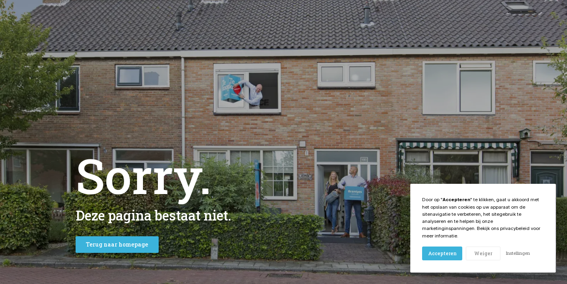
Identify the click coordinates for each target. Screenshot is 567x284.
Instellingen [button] (518, 253)
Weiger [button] (483, 253)
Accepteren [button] (442, 253)
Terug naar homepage (117, 244)
